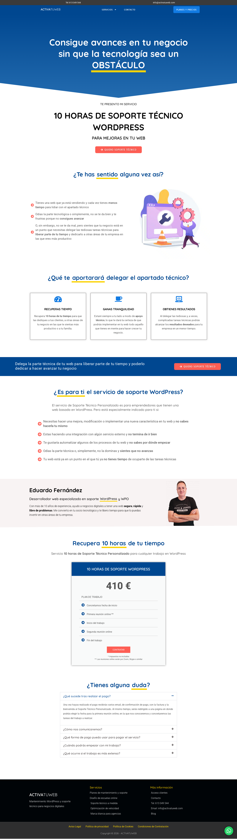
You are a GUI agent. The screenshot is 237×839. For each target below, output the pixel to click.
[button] (118, 696)
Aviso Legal (75, 826)
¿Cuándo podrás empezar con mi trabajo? (92, 745)
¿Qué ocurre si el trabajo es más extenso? (91, 753)
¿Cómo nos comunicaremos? (82, 729)
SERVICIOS (109, 9)
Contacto (129, 9)
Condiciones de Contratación (153, 826)
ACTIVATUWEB (129, 833)
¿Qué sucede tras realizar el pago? (86, 696)
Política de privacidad (97, 826)
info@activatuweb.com (164, 2)
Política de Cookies (123, 826)
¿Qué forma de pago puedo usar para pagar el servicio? (101, 737)
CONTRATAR (119, 650)
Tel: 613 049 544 (73, 2)
